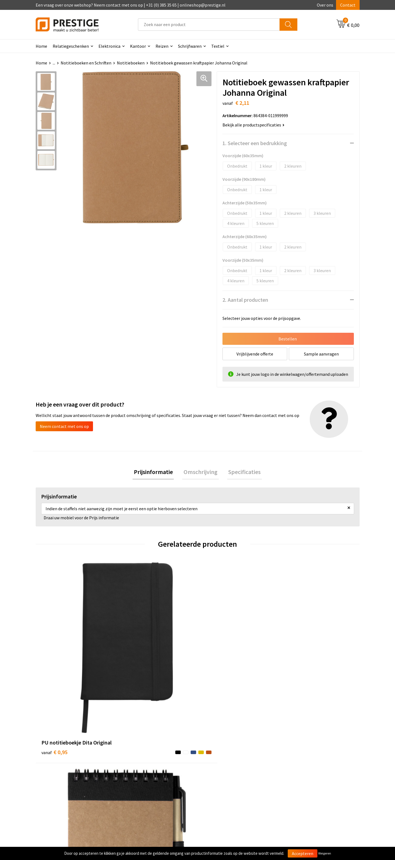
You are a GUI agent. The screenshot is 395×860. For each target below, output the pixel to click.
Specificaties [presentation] (242, 472)
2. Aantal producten (245, 299)
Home (41, 46)
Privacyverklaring (300, 769)
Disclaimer (294, 777)
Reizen (162, 46)
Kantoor (138, 46)
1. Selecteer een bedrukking (254, 143)
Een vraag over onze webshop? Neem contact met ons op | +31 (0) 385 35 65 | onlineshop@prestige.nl (130, 5)
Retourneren (216, 769)
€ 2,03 (297, 660)
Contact (348, 5)
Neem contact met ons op (64, 426)
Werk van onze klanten (145, 769)
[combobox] (209, 24)
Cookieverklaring (300, 760)
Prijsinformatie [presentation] (155, 472)
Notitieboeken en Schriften (86, 63)
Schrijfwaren (190, 46)
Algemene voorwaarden (306, 752)
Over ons (325, 5)
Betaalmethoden (220, 760)
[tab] (155, 472)
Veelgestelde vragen (143, 760)
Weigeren (324, 853)
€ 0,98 (216, 668)
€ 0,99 (135, 660)
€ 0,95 (54, 660)
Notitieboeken (131, 63)
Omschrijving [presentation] (201, 472)
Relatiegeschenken (71, 46)
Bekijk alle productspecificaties (253, 125)
